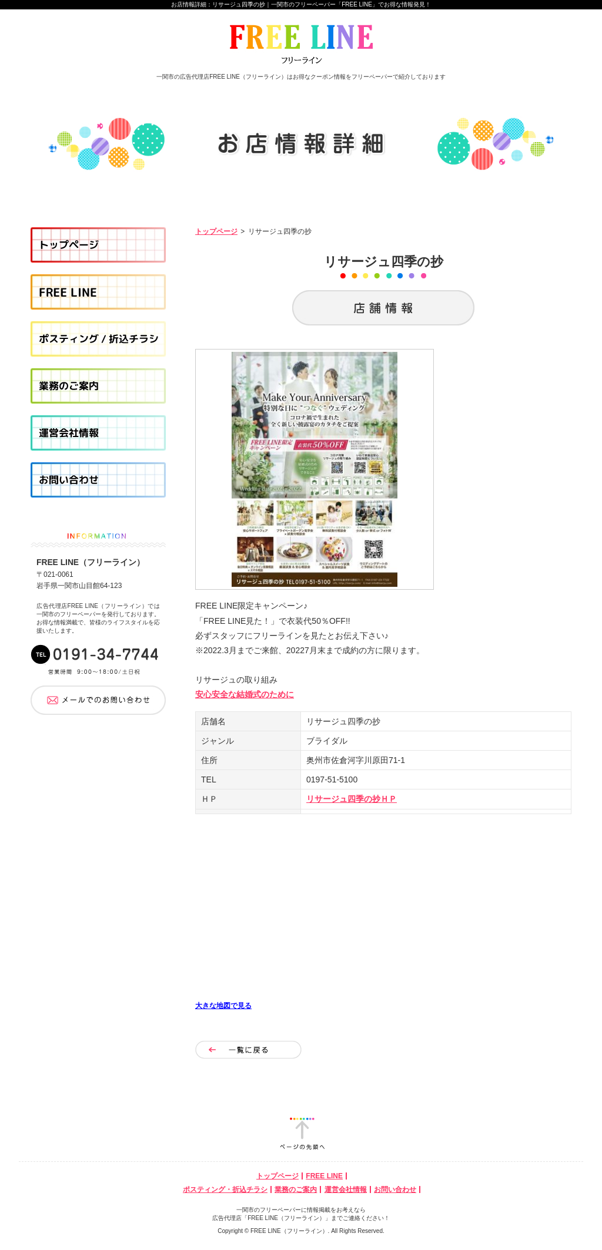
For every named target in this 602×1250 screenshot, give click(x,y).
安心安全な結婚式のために (244, 694)
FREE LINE (324, 1176)
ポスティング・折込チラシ (225, 1189)
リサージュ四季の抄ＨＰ (351, 799)
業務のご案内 (296, 1189)
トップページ (216, 231)
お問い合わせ (395, 1189)
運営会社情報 (346, 1189)
